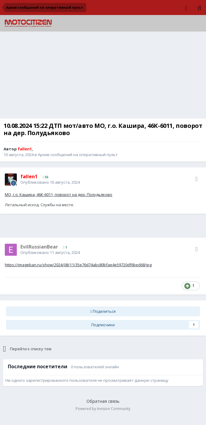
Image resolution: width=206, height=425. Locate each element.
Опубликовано (50, 182)
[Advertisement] (103, 77)
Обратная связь (103, 401)
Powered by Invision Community (103, 408)
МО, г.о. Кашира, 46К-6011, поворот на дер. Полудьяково (58, 194)
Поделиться (103, 311)
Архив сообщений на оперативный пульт (78, 154)
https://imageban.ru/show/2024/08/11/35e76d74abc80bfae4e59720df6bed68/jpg (78, 264)
